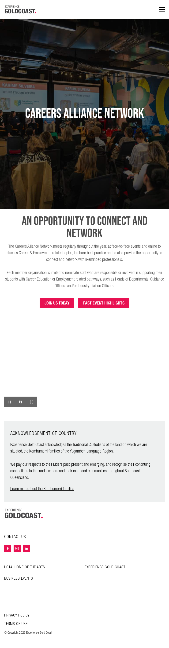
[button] (9, 402)
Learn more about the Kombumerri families (42, 489)
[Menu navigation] (162, 9)
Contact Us (15, 537)
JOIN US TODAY (57, 303)
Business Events (18, 578)
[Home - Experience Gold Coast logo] (20, 9)
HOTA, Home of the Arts (24, 567)
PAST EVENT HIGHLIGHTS (103, 303)
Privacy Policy (17, 615)
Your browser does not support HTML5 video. (84, 367)
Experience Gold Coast (105, 567)
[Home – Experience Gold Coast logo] (24, 513)
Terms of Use (16, 624)
